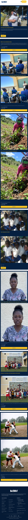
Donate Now (23, 1)
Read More (14, 110)
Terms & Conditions (16, 518)
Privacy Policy (11, 518)
